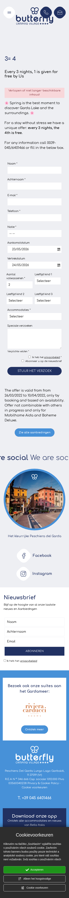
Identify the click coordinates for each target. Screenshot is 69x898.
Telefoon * (13, 211)
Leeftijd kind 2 (15, 294)
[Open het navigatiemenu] (9, 12)
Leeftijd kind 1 (43, 274)
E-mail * (12, 195)
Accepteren (34, 870)
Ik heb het (22, 661)
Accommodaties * (19, 310)
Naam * (12, 163)
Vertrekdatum (16, 258)
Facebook (33, 555)
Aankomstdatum (18, 242)
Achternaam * (16, 179)
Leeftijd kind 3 (44, 294)
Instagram (33, 574)
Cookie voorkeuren (34, 888)
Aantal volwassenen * (15, 276)
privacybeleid (52, 357)
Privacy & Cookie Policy (43, 783)
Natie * (11, 227)
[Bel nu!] (46, 12)
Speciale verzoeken (19, 325)
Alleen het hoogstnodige (34, 879)
